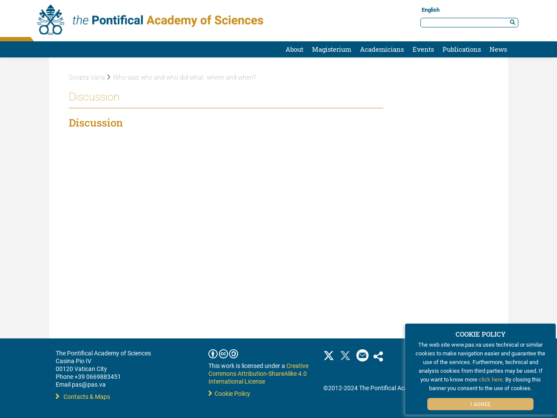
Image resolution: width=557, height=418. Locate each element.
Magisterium (331, 49)
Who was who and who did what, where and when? (181, 77)
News (498, 49)
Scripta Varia (87, 77)
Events (423, 49)
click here (491, 379)
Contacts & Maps (83, 396)
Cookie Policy (229, 393)
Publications (462, 49)
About (294, 49)
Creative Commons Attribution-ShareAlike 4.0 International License (258, 373)
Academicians (382, 49)
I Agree (480, 404)
